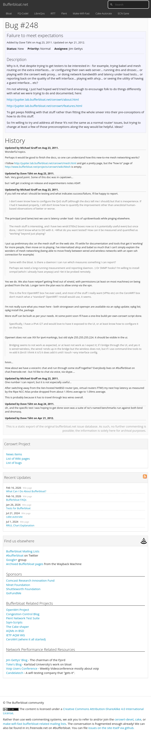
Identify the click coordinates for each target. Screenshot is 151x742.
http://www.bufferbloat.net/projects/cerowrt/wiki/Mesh (38, 166)
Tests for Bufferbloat (18, 508)
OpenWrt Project (17, 610)
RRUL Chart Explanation (20, 525)
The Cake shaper (17, 627)
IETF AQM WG (15, 635)
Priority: (34, 49)
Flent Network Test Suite (23, 618)
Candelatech (14, 673)
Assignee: (61, 49)
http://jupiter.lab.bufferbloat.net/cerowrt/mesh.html (45, 163)
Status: (12, 49)
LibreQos (39, 13)
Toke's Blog (14, 664)
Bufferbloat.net (15, 4)
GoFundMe (13, 593)
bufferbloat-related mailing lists (44, 724)
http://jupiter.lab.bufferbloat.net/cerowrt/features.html (44, 106)
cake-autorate (14, 516)
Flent (64, 13)
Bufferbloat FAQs (16, 500)
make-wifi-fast (12, 724)
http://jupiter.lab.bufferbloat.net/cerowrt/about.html (43, 99)
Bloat (9, 13)
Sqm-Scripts (14, 622)
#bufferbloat (14, 555)
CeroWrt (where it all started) (26, 639)
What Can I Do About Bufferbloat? (26, 491)
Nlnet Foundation (18, 585)
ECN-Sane (123, 13)
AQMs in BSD (15, 631)
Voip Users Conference (21, 668)
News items (14, 454)
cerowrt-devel (124, 719)
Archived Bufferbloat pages (24, 564)
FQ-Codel (23, 13)
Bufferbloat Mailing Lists (22, 551)
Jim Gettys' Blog (16, 660)
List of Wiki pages (18, 458)
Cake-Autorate (104, 13)
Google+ (11, 560)
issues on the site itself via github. (111, 728)
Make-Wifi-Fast (81, 13)
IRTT (53, 13)
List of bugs (14, 463)
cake (138, 719)
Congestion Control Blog (22, 614)
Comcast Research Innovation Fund (30, 580)
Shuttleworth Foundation (23, 589)
